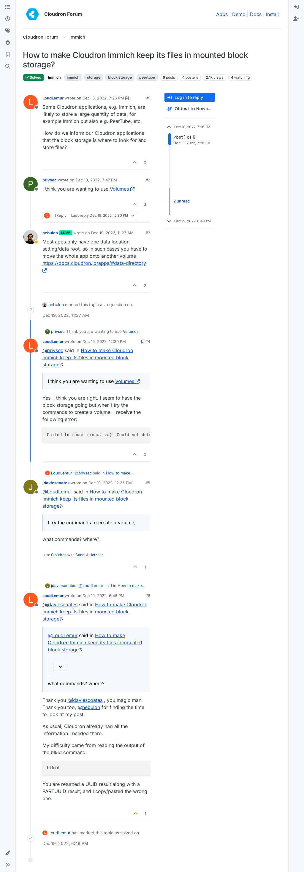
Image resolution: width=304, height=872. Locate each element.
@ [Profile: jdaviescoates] (59, 604)
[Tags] (7, 31)
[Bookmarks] (7, 54)
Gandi (80, 555)
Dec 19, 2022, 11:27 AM (112, 232)
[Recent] (7, 19)
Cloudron (58, 555)
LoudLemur (53, 98)
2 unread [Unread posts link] (181, 201)
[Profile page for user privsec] (30, 184)
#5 (147, 482)
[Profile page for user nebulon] (30, 237)
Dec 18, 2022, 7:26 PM (103, 98)
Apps (222, 14)
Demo (239, 14)
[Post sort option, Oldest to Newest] (189, 108)
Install (272, 14)
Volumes (122, 189)
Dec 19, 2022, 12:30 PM (104, 341)
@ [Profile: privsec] (52, 350)
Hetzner (96, 555)
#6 (147, 595)
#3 (147, 232)
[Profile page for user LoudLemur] (30, 102)
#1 (148, 98)
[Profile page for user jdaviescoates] (30, 487)
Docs (256, 14)
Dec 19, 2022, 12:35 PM (110, 482)
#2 (147, 180)
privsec (49, 180)
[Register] (296, 19)
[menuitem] (296, 7)
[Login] (296, 7)
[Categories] (7, 7)
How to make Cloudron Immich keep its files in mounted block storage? (87, 357)
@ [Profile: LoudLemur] (57, 492)
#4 (147, 341)
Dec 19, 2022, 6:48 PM (103, 595)
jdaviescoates (55, 482)
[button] (7, 853)
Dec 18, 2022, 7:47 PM (96, 180)
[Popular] (7, 43)
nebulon (50, 232)
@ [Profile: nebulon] (89, 707)
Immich (54, 77)
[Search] (7, 66)
